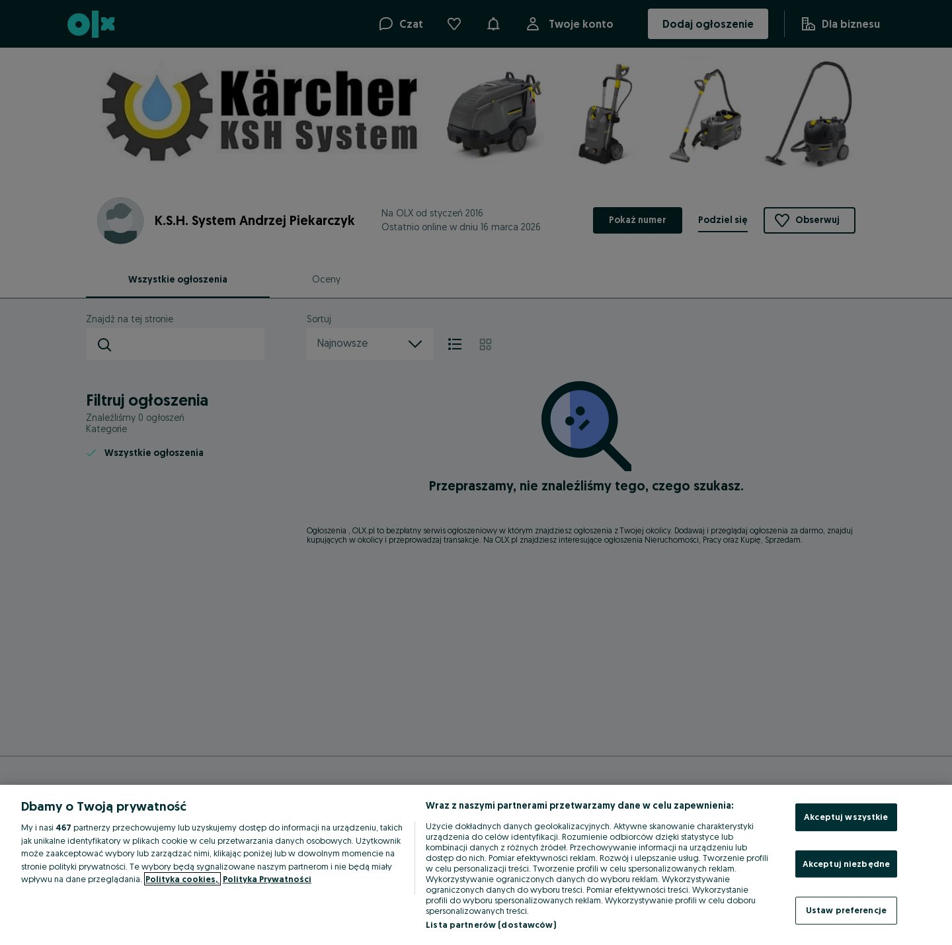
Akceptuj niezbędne (846, 863)
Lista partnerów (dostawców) (491, 924)
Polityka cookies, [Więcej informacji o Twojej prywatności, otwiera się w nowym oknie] (182, 879)
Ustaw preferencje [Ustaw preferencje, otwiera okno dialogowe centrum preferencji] (846, 910)
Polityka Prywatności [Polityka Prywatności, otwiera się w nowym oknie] (267, 879)
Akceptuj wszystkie (846, 816)
